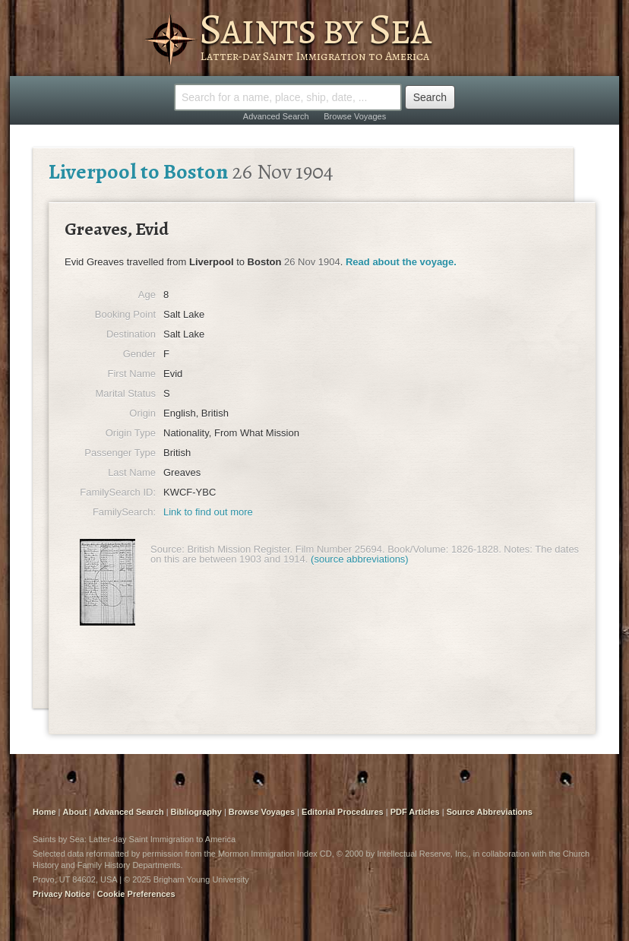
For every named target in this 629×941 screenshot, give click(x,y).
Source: (167, 549)
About (75, 811)
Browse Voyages (355, 116)
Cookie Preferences (136, 893)
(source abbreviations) (360, 559)
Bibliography (196, 811)
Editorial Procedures (343, 811)
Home (44, 811)
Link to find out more (208, 512)
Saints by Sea (315, 29)
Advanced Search (276, 116)
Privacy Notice (61, 893)
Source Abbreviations (490, 811)
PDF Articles (415, 811)
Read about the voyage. (401, 262)
